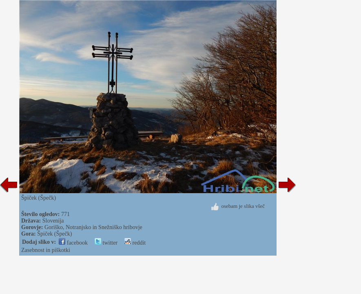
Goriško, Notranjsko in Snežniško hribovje (93, 227)
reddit (135, 243)
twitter (106, 243)
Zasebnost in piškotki (45, 250)
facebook (73, 243)
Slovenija (53, 221)
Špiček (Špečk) (54, 234)
